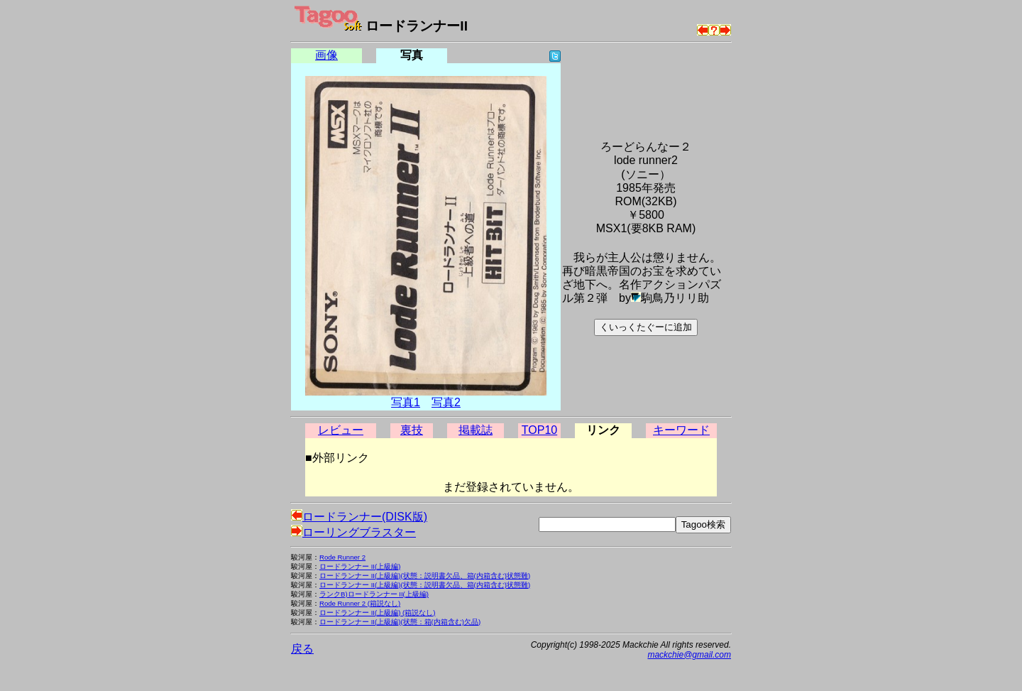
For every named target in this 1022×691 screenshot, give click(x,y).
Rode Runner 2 (342, 557)
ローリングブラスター (353, 532)
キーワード (681, 430)
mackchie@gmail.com (689, 655)
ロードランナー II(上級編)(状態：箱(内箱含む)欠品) (399, 622)
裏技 (411, 430)
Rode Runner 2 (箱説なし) (359, 603)
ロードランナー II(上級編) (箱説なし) (377, 612)
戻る (302, 649)
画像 (326, 55)
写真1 (405, 402)
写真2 (446, 402)
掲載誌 (475, 430)
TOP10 (539, 430)
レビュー (340, 430)
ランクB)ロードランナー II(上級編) (374, 594)
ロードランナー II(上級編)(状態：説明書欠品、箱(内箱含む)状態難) (424, 576)
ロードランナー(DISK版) (359, 517)
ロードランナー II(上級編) (359, 566)
